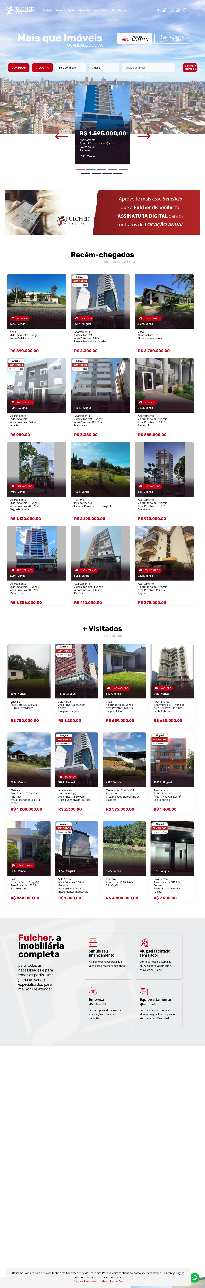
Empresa (47, 10)
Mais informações (112, 1281)
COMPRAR (19, 67)
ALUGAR (42, 67)
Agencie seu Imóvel (78, 10)
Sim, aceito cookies (85, 1281)
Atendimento (119, 10)
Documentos (101, 10)
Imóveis (59, 10)
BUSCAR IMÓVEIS (190, 68)
